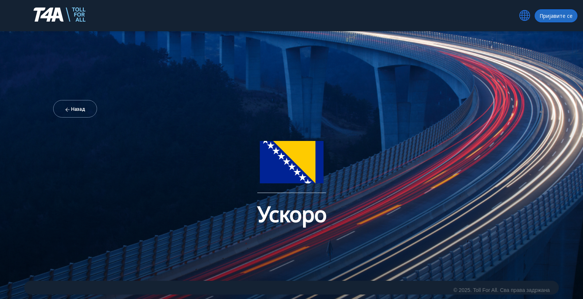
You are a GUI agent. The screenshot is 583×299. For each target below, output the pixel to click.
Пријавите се (556, 15)
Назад (75, 109)
